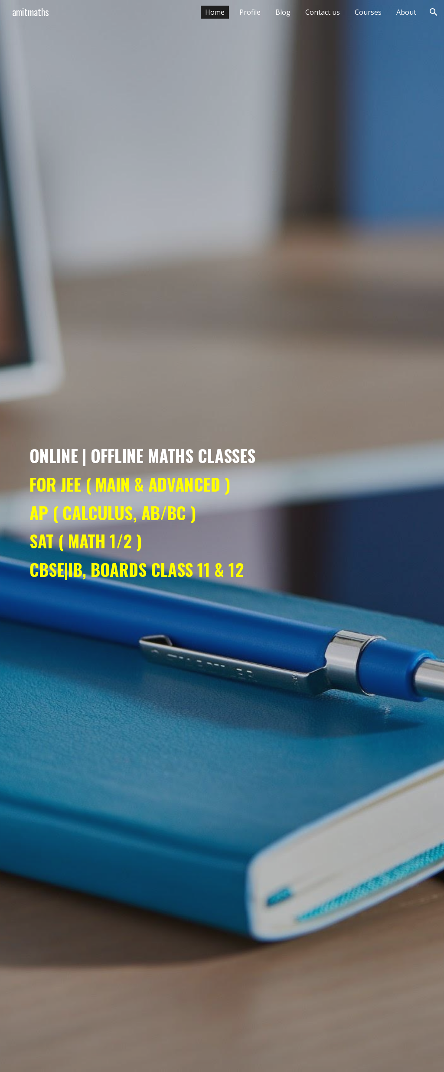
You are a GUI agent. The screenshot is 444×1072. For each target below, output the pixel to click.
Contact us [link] (322, 12)
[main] (222, 535)
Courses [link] (368, 12)
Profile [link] (250, 12)
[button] (433, 12)
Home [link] (215, 12)
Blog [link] (283, 12)
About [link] (406, 12)
